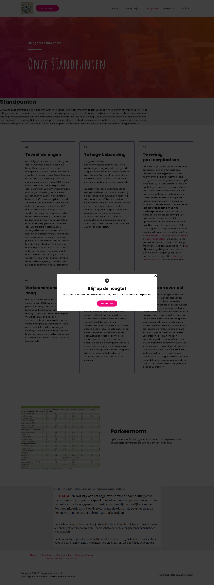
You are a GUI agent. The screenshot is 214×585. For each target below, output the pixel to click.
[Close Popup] (155, 276)
